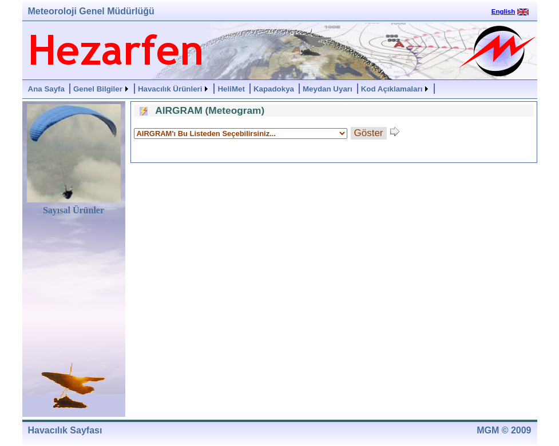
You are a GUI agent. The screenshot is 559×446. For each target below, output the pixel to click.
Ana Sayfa (46, 89)
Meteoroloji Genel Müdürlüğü (91, 11)
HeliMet (230, 89)
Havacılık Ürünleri (170, 89)
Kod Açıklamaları (392, 89)
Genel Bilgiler (97, 89)
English (503, 11)
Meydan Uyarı (327, 89)
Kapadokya (273, 89)
